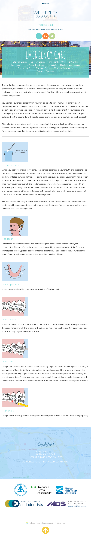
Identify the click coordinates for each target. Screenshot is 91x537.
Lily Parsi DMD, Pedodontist (46, 457)
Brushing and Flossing (70, 65)
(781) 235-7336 (45, 25)
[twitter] (52, 36)
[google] (45, 36)
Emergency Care (25, 68)
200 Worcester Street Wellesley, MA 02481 (45, 29)
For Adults (52, 65)
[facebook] (39, 36)
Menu (45, 3)
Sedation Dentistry (45, 71)
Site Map (61, 523)
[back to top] (45, 530)
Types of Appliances (63, 68)
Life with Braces (20, 62)
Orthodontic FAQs (56, 62)
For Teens (15, 65)
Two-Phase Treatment (34, 65)
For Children (73, 62)
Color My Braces (38, 62)
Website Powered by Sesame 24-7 (41, 523)
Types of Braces (43, 68)
